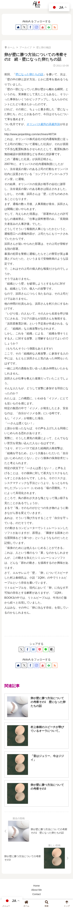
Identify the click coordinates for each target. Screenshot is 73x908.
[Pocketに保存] (39, 649)
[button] (51, 649)
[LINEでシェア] (45, 649)
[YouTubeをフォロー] (42, 27)
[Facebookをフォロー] (30, 27)
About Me (36, 889)
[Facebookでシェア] (27, 649)
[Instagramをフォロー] (36, 27)
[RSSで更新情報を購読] (54, 27)
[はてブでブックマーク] (33, 649)
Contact (36, 894)
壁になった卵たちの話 (29, 74)
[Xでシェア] (21, 649)
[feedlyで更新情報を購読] (48, 27)
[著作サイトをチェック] (18, 27)
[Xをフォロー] (24, 27)
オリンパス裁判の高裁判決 (43, 124)
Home (36, 885)
